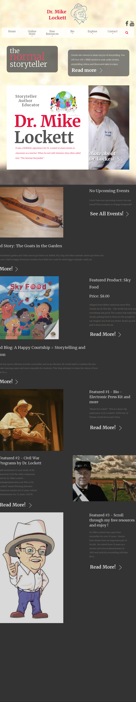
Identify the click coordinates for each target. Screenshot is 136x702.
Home (12, 31)
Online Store (32, 32)
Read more (85, 70)
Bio (72, 31)
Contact (113, 31)
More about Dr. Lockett (102, 156)
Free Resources (52, 32)
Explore (92, 31)
